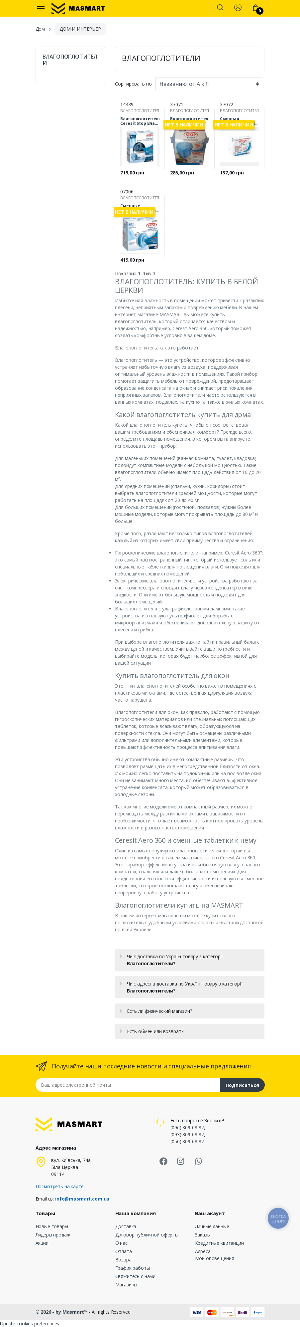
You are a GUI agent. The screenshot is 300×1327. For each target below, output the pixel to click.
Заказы (203, 1234)
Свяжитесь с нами (135, 1276)
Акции (42, 1243)
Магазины (126, 1284)
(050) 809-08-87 (187, 1141)
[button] (220, 8)
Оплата (123, 1251)
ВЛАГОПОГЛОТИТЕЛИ (70, 60)
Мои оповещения (214, 1258)
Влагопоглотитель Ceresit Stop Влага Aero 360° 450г (139, 121)
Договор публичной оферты (147, 1234)
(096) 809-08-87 (187, 1127)
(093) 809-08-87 (187, 1134)
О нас (121, 1243)
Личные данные (212, 1226)
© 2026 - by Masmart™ (62, 1312)
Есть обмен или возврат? (155, 1031)
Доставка (126, 1226)
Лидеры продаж (53, 1234)
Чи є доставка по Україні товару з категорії (175, 960)
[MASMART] (78, 8)
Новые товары (52, 1226)
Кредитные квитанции (219, 1243)
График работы (132, 1268)
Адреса (203, 1251)
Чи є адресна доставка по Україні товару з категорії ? (184, 987)
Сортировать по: (133, 84)
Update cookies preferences (29, 1323)
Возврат (124, 1259)
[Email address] (128, 1085)
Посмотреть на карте (60, 1186)
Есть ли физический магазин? (159, 1011)
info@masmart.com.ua (82, 1199)
